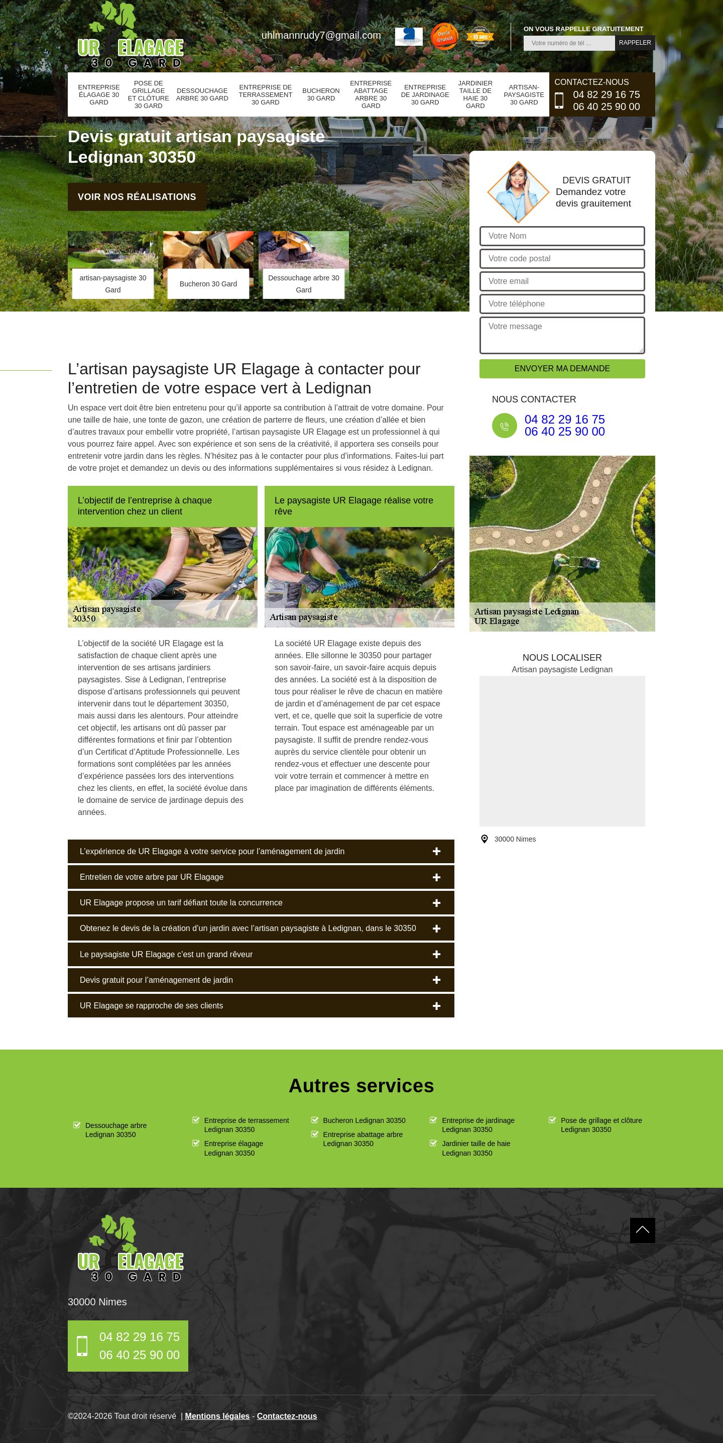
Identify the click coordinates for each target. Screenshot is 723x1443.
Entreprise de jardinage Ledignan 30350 (478, 1124)
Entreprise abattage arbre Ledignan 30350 (363, 1139)
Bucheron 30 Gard (320, 94)
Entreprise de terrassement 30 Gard (265, 94)
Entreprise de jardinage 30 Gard (425, 94)
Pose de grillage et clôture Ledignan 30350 (601, 1124)
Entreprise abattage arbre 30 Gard (371, 94)
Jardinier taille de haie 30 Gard (475, 94)
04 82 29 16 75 (606, 94)
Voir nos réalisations (137, 196)
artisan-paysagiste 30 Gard (524, 94)
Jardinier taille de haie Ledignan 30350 (476, 1148)
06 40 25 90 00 (606, 106)
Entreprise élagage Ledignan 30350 (234, 1148)
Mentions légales (217, 1416)
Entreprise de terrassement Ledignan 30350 (246, 1124)
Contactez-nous (287, 1416)
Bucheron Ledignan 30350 (364, 1120)
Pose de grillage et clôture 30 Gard (148, 94)
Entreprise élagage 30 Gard (99, 94)
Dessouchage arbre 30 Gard (202, 94)
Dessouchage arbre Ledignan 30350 (116, 1130)
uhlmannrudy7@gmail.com (321, 35)
